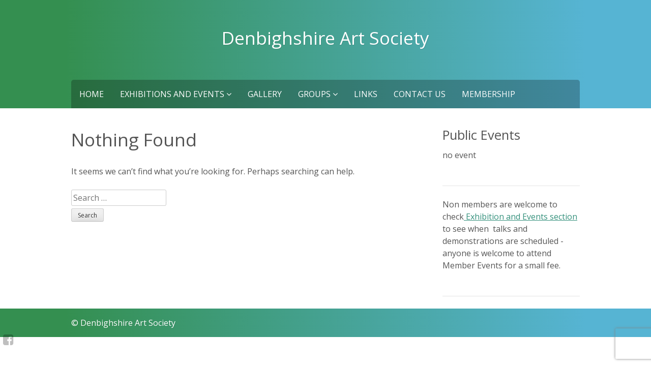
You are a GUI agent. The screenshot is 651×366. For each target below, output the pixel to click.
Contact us (420, 94)
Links (365, 94)
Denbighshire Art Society (325, 37)
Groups (318, 94)
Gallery (265, 94)
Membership (488, 94)
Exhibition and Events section (520, 216)
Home (91, 94)
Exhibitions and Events (175, 94)
